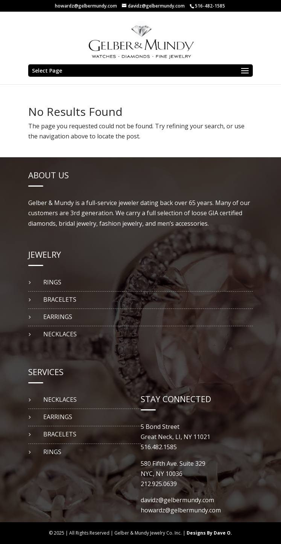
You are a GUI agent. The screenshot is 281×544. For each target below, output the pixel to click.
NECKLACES (60, 334)
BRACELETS (59, 299)
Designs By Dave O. (209, 533)
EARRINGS (57, 317)
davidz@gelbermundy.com (177, 500)
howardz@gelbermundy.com (86, 6)
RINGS (52, 282)
